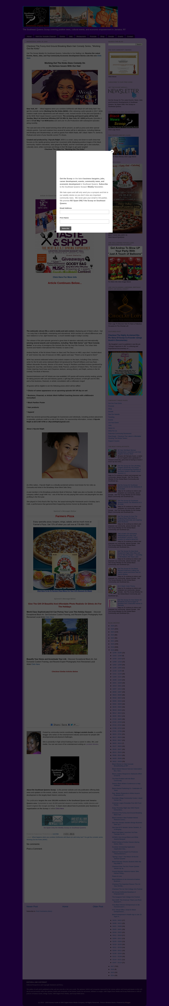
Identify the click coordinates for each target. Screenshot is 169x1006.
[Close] (112, 151)
